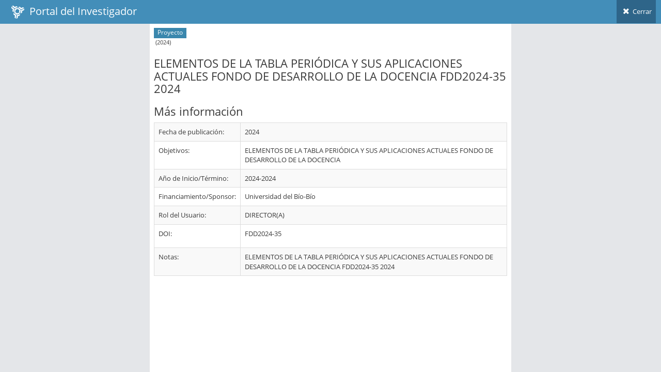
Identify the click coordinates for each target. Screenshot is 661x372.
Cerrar (636, 11)
